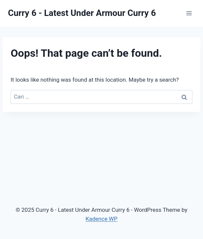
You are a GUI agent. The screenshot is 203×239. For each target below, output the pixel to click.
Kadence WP (101, 218)
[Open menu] (189, 13)
